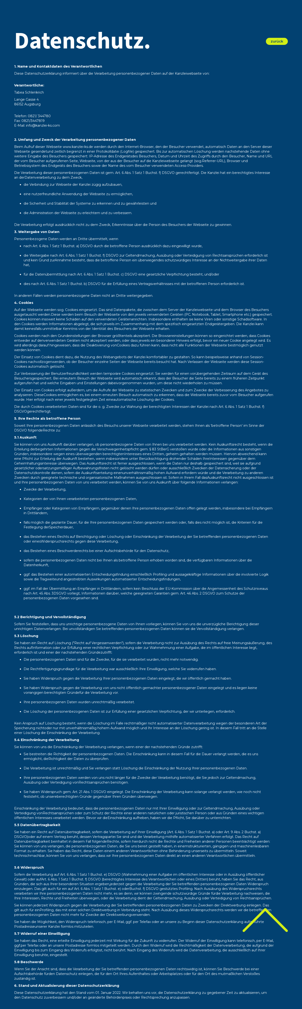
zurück (277, 41)
